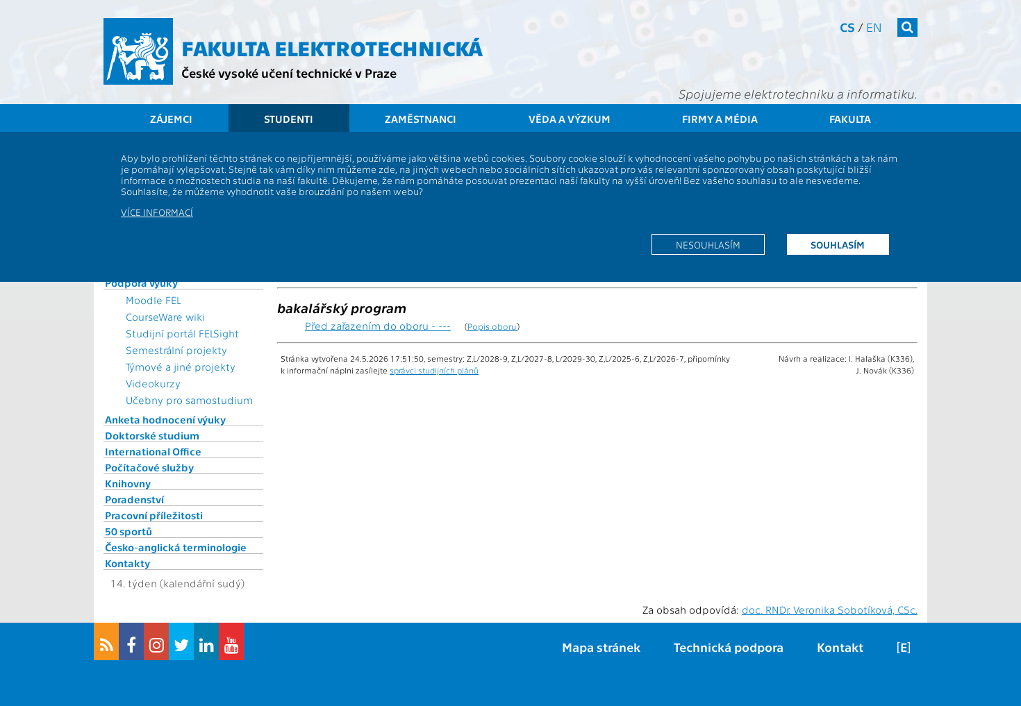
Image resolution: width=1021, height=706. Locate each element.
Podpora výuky (141, 282)
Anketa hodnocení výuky (165, 419)
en (874, 26)
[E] (904, 646)
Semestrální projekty (176, 350)
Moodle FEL (153, 300)
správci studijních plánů (434, 370)
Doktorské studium (152, 435)
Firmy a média (720, 118)
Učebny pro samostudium (189, 400)
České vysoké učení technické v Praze (289, 72)
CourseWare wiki (165, 316)
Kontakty (127, 563)
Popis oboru (492, 326)
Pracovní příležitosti (154, 515)
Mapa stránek (601, 646)
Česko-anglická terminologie (176, 547)
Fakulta (850, 118)
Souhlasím (838, 244)
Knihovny (128, 483)
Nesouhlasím (708, 244)
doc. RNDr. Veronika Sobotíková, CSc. (830, 609)
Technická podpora (728, 646)
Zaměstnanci (420, 118)
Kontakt (840, 646)
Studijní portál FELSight (182, 333)
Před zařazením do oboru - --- (378, 325)
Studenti (288, 118)
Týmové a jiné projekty (180, 366)
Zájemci (171, 118)
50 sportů (128, 531)
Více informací (157, 211)
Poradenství (134, 499)
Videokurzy (153, 383)
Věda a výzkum (570, 118)
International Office (153, 451)
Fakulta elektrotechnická (332, 47)
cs (847, 26)
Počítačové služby (149, 467)
